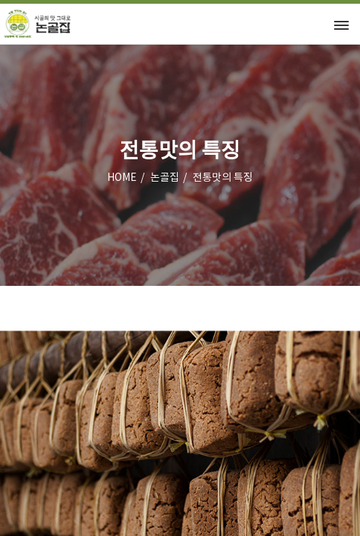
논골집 (164, 178)
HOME (122, 178)
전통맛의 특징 (223, 178)
